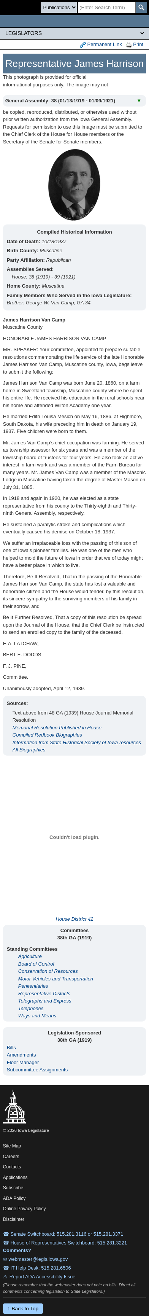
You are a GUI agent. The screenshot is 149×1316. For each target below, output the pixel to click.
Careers (11, 1156)
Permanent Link (101, 44)
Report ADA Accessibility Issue (43, 1276)
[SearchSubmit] (141, 7)
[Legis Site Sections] (74, 33)
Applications (15, 1177)
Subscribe (13, 1187)
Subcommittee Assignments (37, 1070)
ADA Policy (14, 1198)
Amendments (21, 1055)
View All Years (127, 83)
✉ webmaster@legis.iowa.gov (35, 1259)
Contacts (12, 1167)
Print (134, 44)
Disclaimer (13, 1219)
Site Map (12, 1146)
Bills (11, 1047)
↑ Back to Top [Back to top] (23, 1308)
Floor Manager (23, 1062)
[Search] (106, 7)
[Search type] (59, 7)
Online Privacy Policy (24, 1208)
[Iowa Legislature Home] (74, 21)
